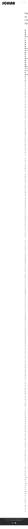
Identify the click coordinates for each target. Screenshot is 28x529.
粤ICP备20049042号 (18, 520)
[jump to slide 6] (25, 9)
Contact (12, 520)
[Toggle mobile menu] (25, 2)
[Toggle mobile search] (22, 2)
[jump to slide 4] (25, 7)
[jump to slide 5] (25, 8)
